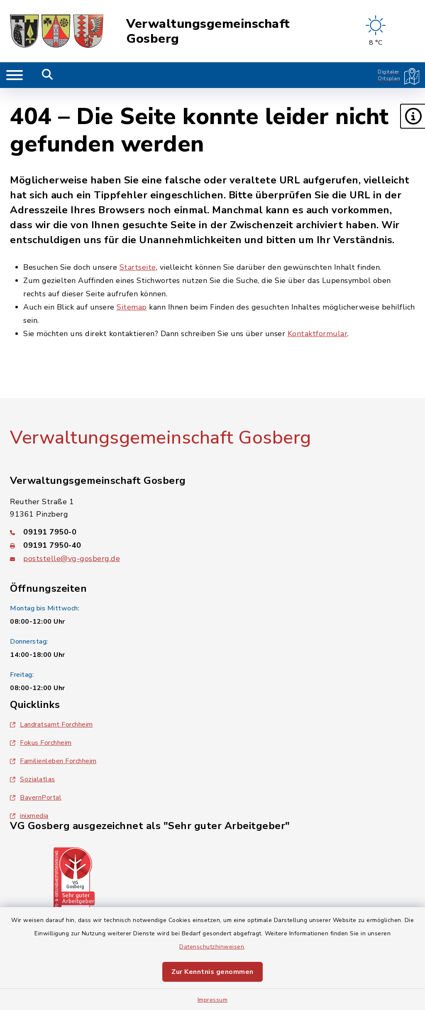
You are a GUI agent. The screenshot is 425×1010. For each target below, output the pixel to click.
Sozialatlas (32, 779)
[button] (412, 116)
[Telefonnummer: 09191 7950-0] (212, 532)
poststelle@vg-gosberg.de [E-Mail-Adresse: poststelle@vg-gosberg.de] (71, 559)
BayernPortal (35, 797)
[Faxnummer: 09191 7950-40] (212, 545)
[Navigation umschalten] (14, 75)
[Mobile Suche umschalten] (47, 75)
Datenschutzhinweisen (211, 947)
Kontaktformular (318, 334)
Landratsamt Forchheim (51, 724)
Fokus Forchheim (41, 742)
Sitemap (132, 307)
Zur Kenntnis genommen (212, 971)
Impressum (213, 1000)
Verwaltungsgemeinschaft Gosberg (208, 31)
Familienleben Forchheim (53, 761)
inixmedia (29, 815)
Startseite (138, 267)
